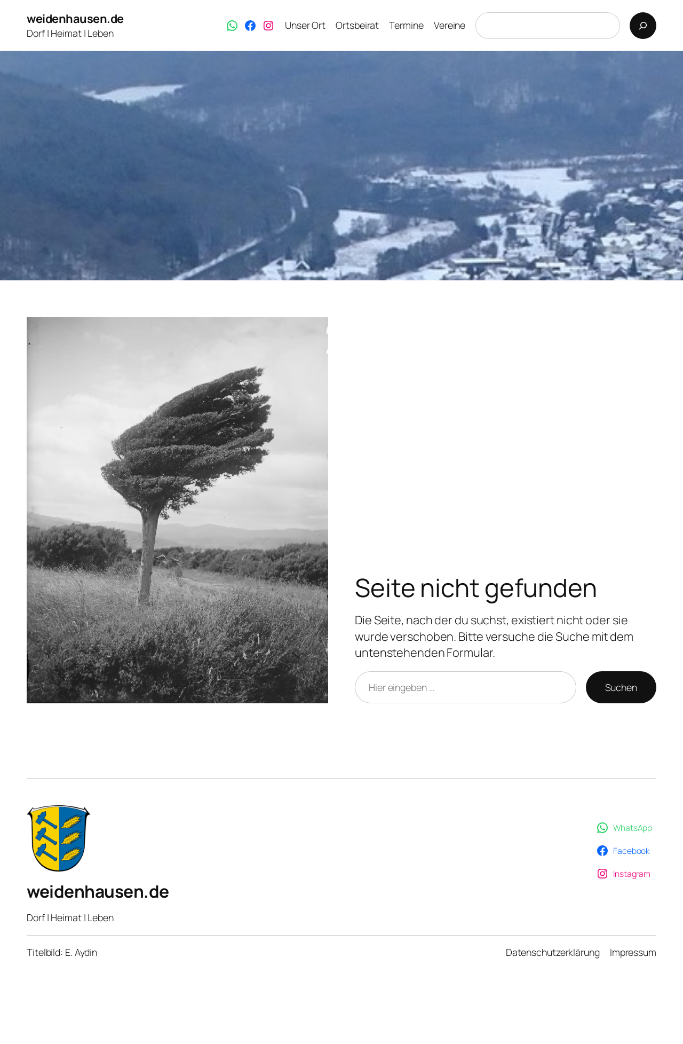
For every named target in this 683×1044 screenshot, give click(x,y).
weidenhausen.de (75, 19)
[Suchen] (643, 25)
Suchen (621, 687)
